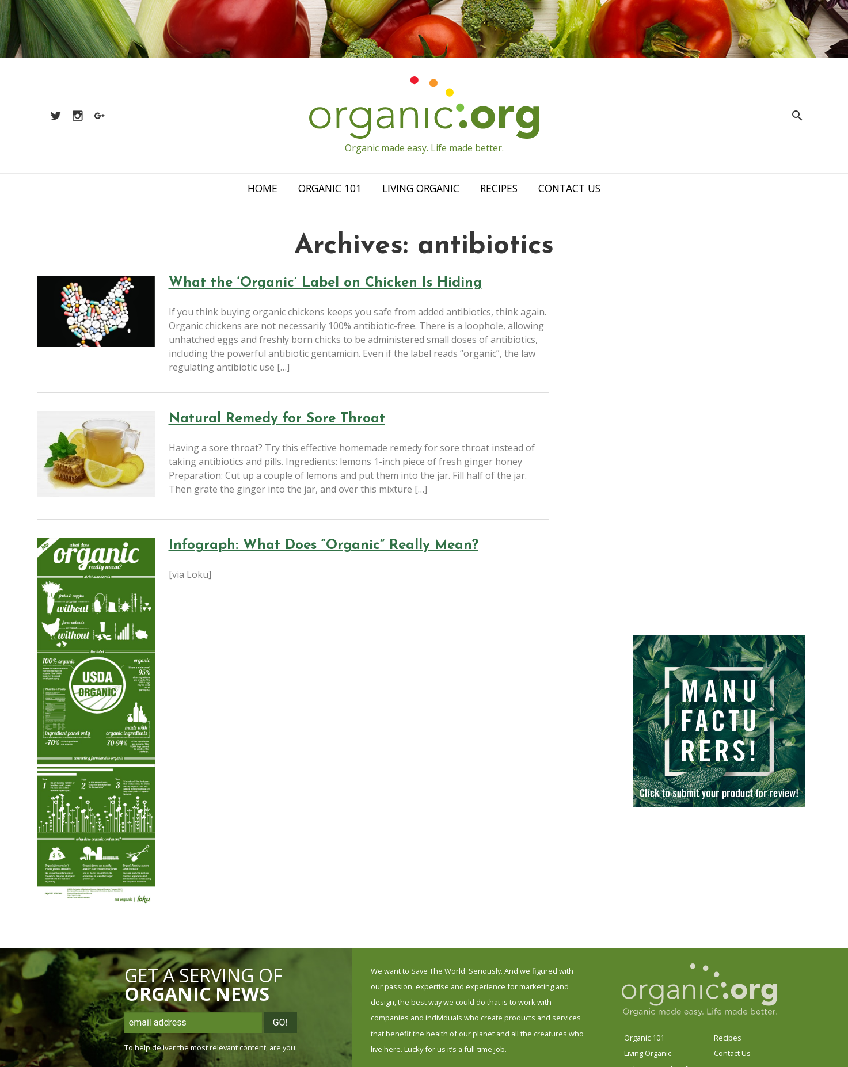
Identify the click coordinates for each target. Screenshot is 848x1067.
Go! (280, 1022)
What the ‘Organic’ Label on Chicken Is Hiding (325, 283)
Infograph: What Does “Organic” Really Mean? (323, 545)
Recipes (499, 188)
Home (262, 188)
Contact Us (569, 188)
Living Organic (420, 188)
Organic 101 (330, 188)
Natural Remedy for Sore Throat (277, 419)
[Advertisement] (705, 448)
